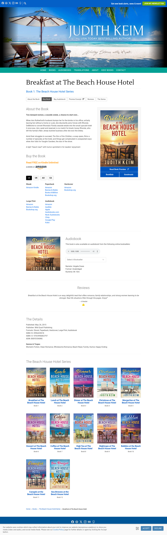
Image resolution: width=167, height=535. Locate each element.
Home (43, 70)
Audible (48, 207)
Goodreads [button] (128, 174)
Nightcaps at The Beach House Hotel (107, 447)
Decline (158, 528)
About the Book (33, 99)
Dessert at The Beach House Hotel (36, 447)
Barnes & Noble (51, 190)
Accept (146, 528)
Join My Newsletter (154, 3)
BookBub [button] (109, 174)
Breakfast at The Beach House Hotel (36, 401)
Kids (107, 70)
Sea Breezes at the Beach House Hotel (60, 493)
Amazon (48, 187)
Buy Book (46, 99)
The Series (101, 99)
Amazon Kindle (32, 187)
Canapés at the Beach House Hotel (36, 493)
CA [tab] (51, 178)
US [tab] (30, 178)
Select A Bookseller (75, 260)
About (95, 70)
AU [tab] (44, 178)
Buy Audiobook (60, 99)
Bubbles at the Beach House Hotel (131, 447)
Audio (64, 70)
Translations (81, 70)
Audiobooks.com (52, 212)
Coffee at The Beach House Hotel (59, 447)
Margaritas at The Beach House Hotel (131, 401)
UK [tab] (37, 178)
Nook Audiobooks (52, 215)
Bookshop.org (50, 195)
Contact (121, 70)
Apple (47, 209)
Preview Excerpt (76, 99)
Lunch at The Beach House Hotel (60, 401)
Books (52, 70)
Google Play (50, 220)
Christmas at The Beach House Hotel (107, 401)
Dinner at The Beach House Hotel (83, 401)
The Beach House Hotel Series (49, 509)
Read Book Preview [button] (119, 169)
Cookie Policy (58, 530)
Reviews (91, 99)
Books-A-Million (51, 192)
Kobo (47, 222)
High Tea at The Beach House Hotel (83, 447)
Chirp (47, 217)
